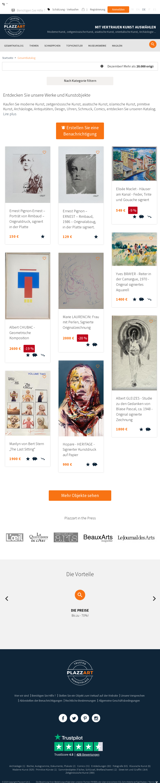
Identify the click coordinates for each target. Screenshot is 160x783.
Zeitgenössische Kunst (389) (96, 768)
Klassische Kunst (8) (21, 764)
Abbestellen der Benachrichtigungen (41, 695)
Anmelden (118, 4)
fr (132, 4)
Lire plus (9, 108)
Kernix (153, 777)
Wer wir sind (21, 690)
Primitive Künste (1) (71, 764)
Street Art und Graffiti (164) (62, 768)
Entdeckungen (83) (116, 760)
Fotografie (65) (137, 760)
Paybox (143, 777)
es (154, 4)
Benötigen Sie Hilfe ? (44, 690)
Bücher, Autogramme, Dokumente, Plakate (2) (61, 760)
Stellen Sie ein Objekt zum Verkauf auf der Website (88, 690)
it (149, 4)
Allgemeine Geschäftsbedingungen (119, 695)
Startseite (7, 52)
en (138, 4)
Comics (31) (96, 760)
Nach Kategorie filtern (80, 75)
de (144, 4)
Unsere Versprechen (133, 690)
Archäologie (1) (23, 760)
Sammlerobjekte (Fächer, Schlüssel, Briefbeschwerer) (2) (117, 764)
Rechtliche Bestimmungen (80, 695)
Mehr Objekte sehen (80, 490)
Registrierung (97, 4)
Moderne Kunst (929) (46, 764)
